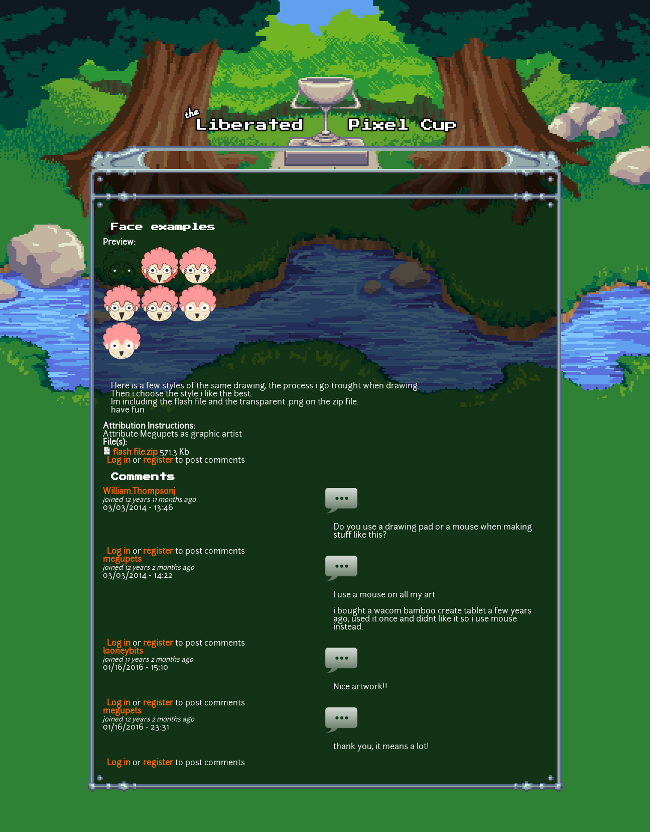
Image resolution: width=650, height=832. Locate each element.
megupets (122, 560)
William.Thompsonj (139, 492)
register (158, 461)
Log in (119, 461)
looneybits (123, 652)
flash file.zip (135, 453)
